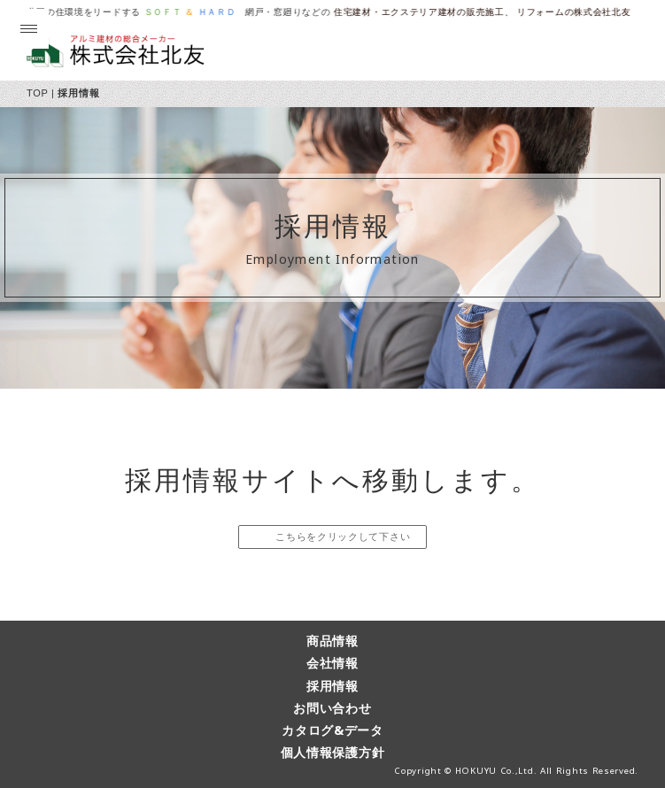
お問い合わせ (332, 707)
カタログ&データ (332, 730)
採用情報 (332, 685)
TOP (37, 93)
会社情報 (332, 662)
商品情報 (332, 640)
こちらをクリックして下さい (341, 536)
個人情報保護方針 (333, 752)
